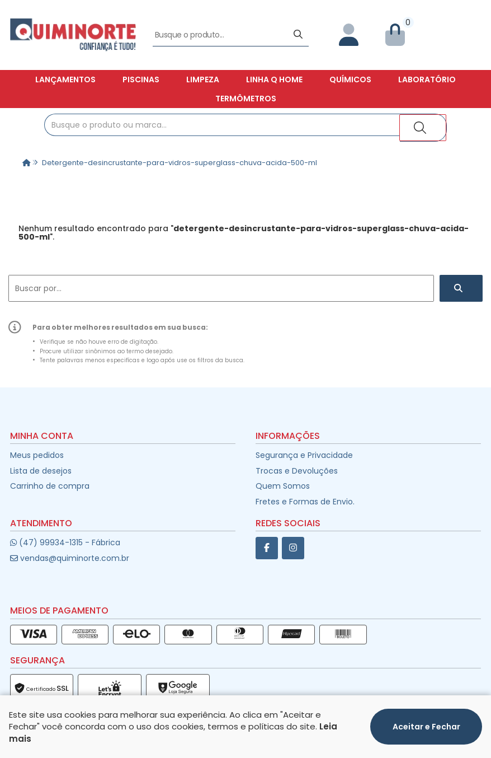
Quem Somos (283, 486)
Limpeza (202, 79)
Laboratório (427, 79)
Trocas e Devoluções (297, 470)
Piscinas (140, 79)
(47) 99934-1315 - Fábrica (65, 542)
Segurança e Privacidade (304, 455)
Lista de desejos (41, 470)
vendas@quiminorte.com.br (69, 558)
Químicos (350, 79)
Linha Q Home (274, 79)
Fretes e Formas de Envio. (305, 501)
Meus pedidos (37, 455)
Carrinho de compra (49, 486)
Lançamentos (65, 79)
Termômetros (245, 98)
